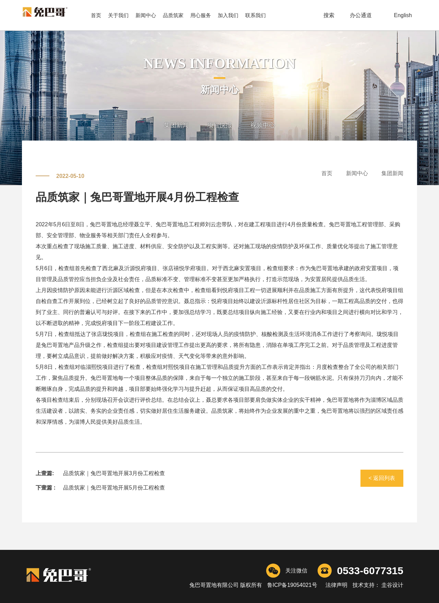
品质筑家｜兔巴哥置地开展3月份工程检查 (114, 473)
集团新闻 (176, 125)
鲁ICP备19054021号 (292, 585)
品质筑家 (173, 15)
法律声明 (336, 585)
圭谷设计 (391, 585)
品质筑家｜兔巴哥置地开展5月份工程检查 (114, 488)
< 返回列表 (382, 478)
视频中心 (262, 125)
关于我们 (118, 15)
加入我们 (228, 15)
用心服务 (200, 15)
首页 (96, 15)
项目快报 (219, 125)
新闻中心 (145, 15)
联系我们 (255, 15)
